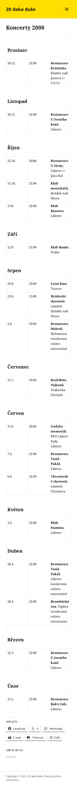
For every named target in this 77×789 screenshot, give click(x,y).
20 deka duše (21, 9)
